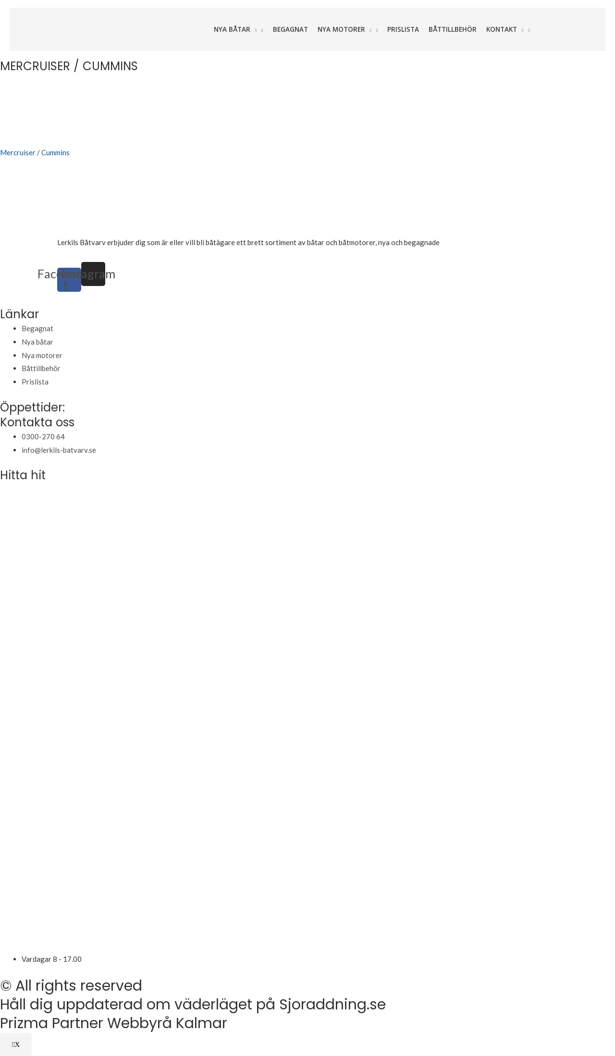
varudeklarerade (467, 242)
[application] (253, 29)
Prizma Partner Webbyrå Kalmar (113, 1023)
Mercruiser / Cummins (35, 152)
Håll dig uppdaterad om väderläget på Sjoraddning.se (193, 1004)
